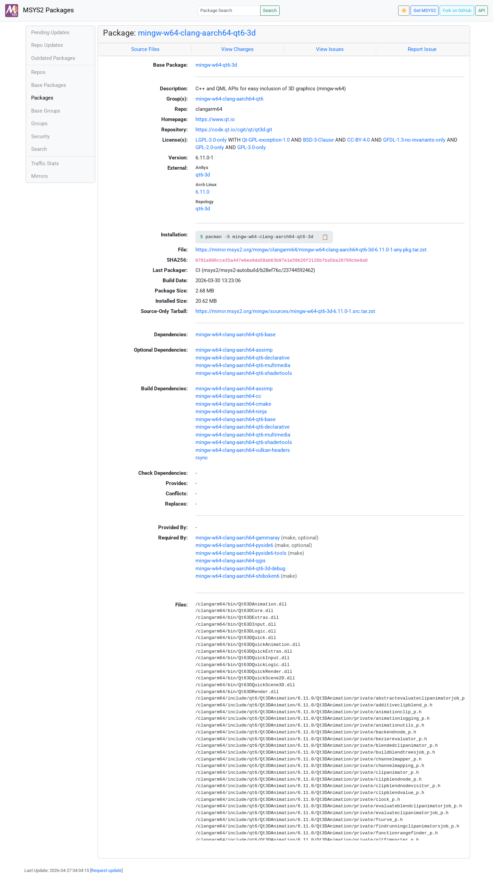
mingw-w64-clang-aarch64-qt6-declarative (242, 358)
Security (40, 136)
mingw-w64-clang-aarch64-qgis (230, 561)
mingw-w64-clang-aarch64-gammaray (237, 538)
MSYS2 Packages (39, 10)
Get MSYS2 (425, 10)
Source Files (145, 49)
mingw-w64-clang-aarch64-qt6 (229, 99)
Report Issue (422, 49)
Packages (42, 98)
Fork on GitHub (457, 10)
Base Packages (48, 85)
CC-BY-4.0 (358, 140)
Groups (39, 123)
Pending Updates (50, 32)
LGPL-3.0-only (211, 140)
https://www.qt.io (215, 119)
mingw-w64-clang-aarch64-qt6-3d (197, 32)
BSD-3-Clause (318, 140)
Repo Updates (47, 45)
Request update (106, 870)
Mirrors (39, 176)
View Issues (330, 49)
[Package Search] (229, 10)
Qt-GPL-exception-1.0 (266, 140)
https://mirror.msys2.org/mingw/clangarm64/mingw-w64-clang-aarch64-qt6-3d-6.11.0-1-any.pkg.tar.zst (311, 250)
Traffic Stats (45, 163)
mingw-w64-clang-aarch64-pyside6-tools (241, 553)
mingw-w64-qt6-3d (216, 65)
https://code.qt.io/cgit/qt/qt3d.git (233, 130)
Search (270, 10)
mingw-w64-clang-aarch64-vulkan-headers (242, 450)
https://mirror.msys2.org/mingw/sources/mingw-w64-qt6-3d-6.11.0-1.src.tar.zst (285, 311)
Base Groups (45, 111)
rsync (201, 458)
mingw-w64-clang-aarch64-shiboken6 (237, 576)
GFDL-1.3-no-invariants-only (414, 140)
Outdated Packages (53, 58)
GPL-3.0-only (251, 147)
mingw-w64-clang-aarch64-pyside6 (234, 545)
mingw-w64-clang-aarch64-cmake (233, 404)
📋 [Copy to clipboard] (325, 237)
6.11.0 (202, 192)
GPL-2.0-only (209, 147)
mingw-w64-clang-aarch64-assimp (234, 350)
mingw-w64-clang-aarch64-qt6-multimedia (242, 365)
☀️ (404, 10)
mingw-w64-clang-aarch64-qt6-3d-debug (240, 568)
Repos (38, 72)
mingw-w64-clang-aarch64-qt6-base (235, 334)
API (481, 10)
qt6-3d (202, 175)
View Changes (237, 49)
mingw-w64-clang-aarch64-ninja (231, 411)
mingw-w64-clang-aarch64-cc (228, 396)
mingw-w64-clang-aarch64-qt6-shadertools (243, 373)
